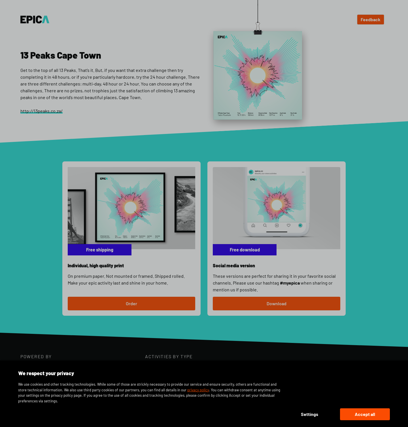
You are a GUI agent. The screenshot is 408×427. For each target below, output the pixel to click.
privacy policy (198, 390)
